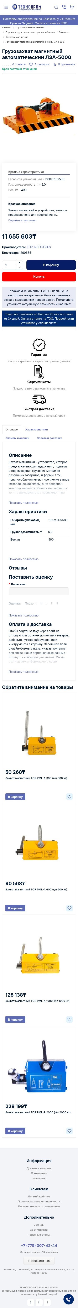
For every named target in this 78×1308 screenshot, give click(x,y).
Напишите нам (39, 1260)
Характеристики (36, 429)
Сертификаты (39, 1229)
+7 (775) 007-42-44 (39, 1245)
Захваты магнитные (17, 37)
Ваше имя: (18, 584)
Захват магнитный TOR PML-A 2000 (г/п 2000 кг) (38, 1112)
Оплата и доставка (49, 438)
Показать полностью (23, 502)
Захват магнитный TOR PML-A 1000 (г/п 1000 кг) (37, 1000)
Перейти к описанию (22, 220)
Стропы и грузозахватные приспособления (30, 32)
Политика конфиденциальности (39, 1201)
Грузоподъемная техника (30, 27)
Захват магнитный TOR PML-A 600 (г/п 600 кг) (36, 889)
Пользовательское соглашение (39, 1206)
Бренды (39, 1224)
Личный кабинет (39, 1196)
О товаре (12, 429)
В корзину (51, 265)
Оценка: (15, 603)
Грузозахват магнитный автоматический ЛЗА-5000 (35, 41)
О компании (39, 1173)
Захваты (64, 32)
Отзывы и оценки (17, 438)
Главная (6, 27)
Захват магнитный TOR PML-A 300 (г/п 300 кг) (36, 778)
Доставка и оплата (39, 1168)
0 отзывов (19, 64)
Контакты (39, 1178)
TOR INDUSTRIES (39, 247)
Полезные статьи (39, 1234)
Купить (39, 277)
